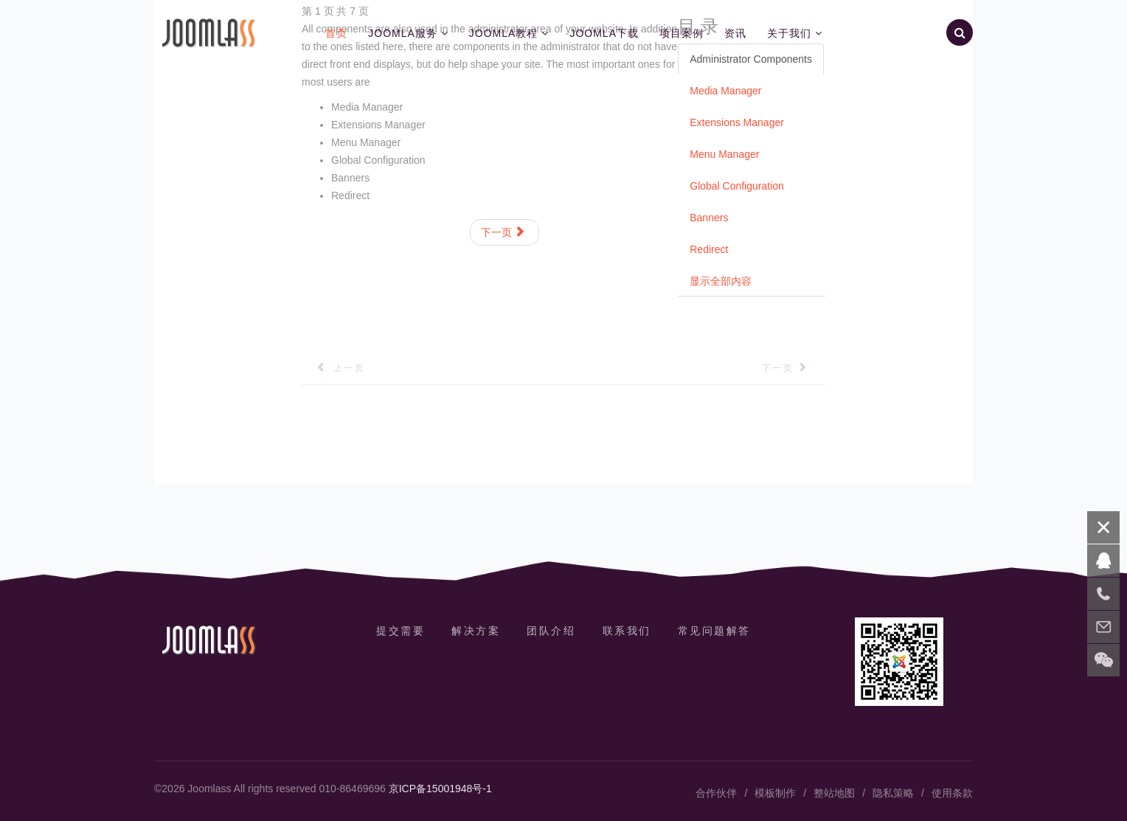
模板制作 (775, 793)
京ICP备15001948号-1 (440, 788)
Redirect (709, 249)
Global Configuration (737, 186)
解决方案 (475, 631)
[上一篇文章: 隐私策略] (333, 368)
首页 (336, 33)
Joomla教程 (503, 33)
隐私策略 (893, 793)
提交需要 (400, 631)
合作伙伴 (716, 793)
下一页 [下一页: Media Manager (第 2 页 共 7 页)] (503, 232)
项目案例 (681, 33)
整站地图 (834, 793)
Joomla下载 (604, 33)
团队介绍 (551, 631)
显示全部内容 (721, 281)
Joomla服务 (402, 33)
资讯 (735, 33)
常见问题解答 (714, 631)
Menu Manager (724, 154)
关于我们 (789, 33)
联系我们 (627, 631)
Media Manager (725, 91)
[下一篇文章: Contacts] (793, 368)
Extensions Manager (737, 122)
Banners (709, 218)
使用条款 (952, 793)
